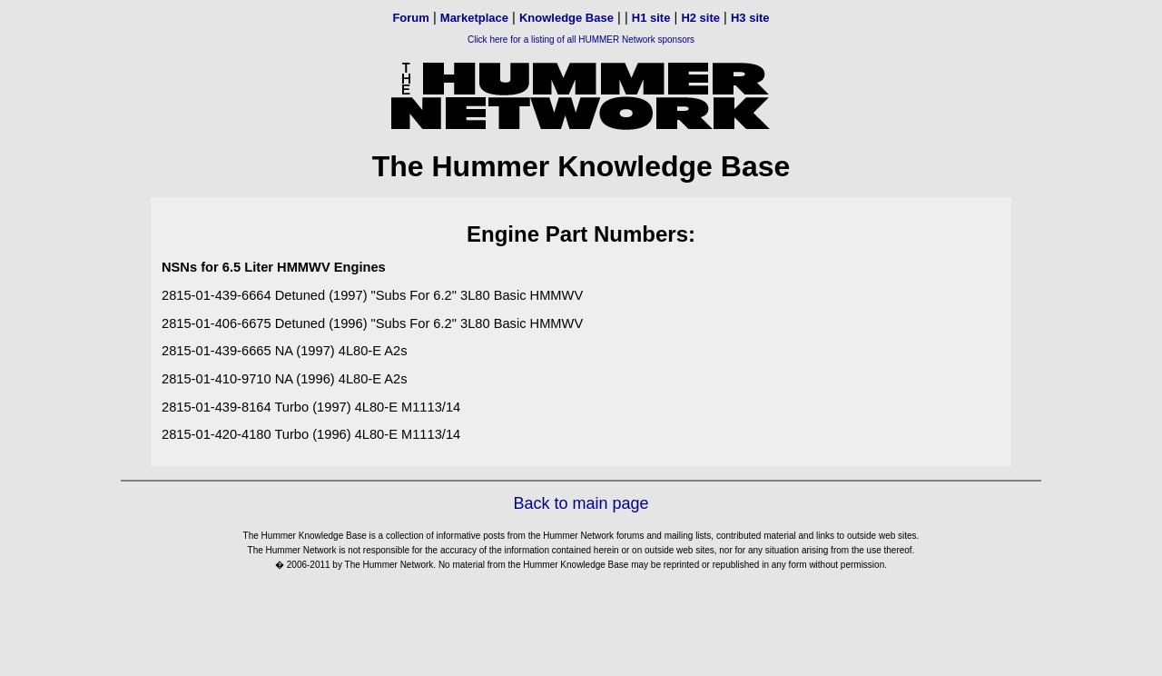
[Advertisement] (581, 625)
